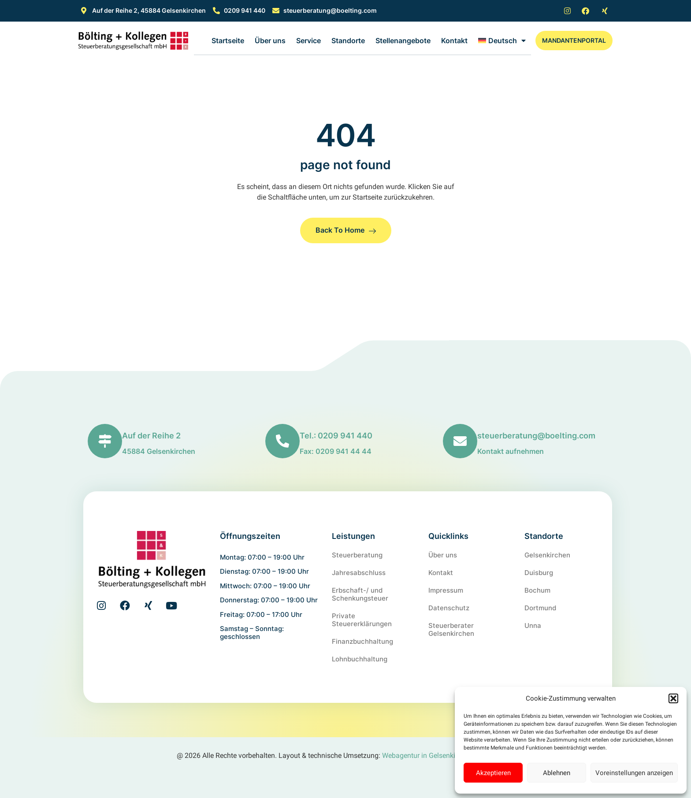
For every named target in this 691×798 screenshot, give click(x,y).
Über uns (270, 40)
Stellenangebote (403, 40)
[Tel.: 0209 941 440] (282, 441)
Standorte (348, 40)
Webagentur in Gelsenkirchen (427, 755)
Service (308, 40)
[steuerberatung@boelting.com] (460, 441)
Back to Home (346, 230)
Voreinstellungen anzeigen (634, 773)
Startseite (228, 40)
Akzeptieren (493, 773)
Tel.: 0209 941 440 (336, 435)
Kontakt (454, 40)
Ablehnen (556, 773)
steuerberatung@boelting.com (536, 435)
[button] (673, 698)
